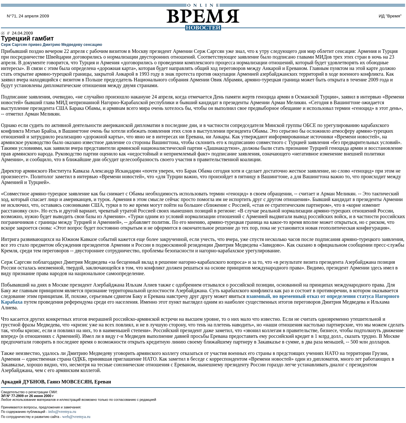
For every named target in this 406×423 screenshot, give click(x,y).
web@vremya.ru (76, 416)
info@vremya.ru (62, 411)
